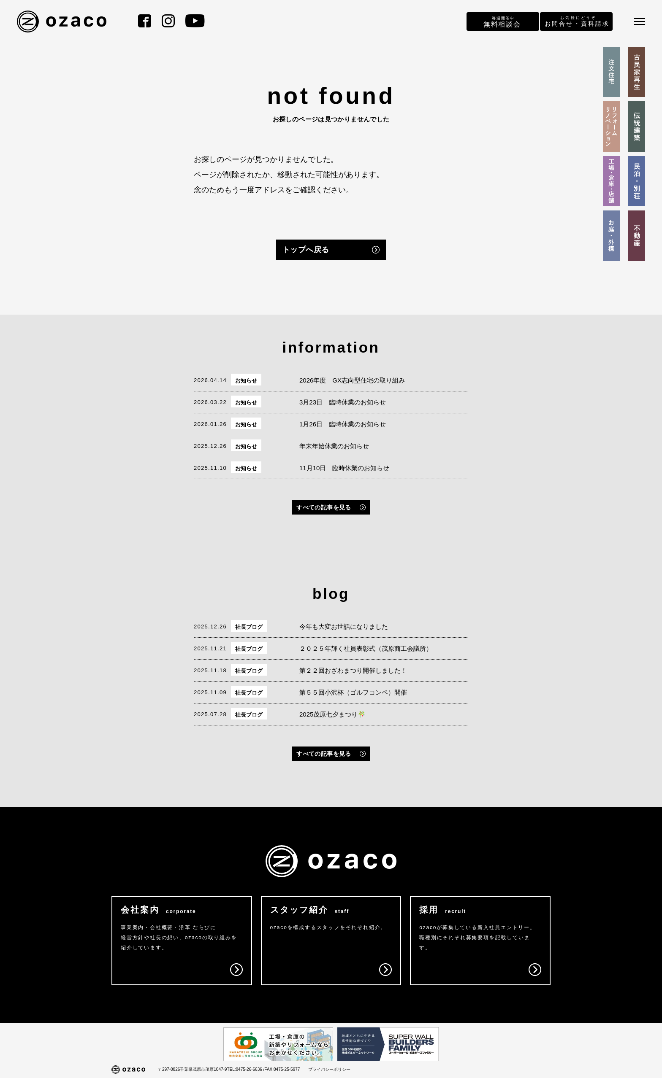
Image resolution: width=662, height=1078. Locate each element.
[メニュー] (639, 21)
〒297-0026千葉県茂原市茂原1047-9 (192, 1069)
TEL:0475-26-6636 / (245, 1069)
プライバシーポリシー (329, 1069)
